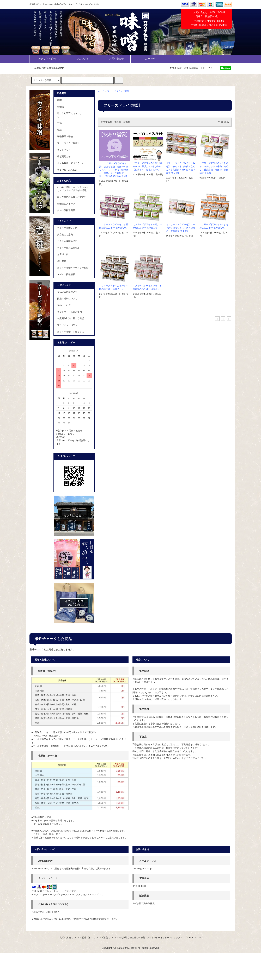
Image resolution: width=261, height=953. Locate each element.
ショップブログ (179, 937)
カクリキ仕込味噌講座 (68, 248)
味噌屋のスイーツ (66, 204)
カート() (147, 58)
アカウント (80, 58)
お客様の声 (62, 254)
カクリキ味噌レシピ (67, 228)
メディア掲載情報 (66, 274)
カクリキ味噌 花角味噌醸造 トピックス (190, 68)
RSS (191, 937)
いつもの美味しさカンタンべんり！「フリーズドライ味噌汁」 (72, 189)
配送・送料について (67, 298)
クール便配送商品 (66, 210)
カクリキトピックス (46, 58)
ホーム (101, 91)
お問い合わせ (114, 58)
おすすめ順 (106, 122)
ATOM (198, 937)
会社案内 (61, 261)
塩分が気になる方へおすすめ (71, 197)
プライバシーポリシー (68, 325)
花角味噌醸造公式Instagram (47, 68)
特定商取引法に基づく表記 (70, 318)
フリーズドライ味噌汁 (118, 91)
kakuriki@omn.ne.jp (141, 868)
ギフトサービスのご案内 (69, 312)
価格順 (117, 122)
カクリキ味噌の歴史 (67, 241)
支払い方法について (67, 292)
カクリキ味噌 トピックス (70, 332)
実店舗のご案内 (65, 234)
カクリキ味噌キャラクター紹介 (72, 268)
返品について (64, 305)
